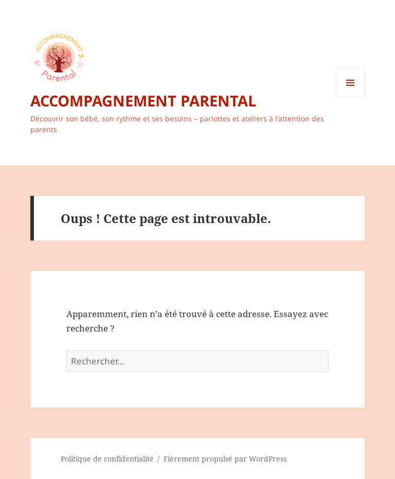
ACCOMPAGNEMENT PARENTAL (143, 100)
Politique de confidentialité (107, 459)
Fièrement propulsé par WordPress (225, 459)
